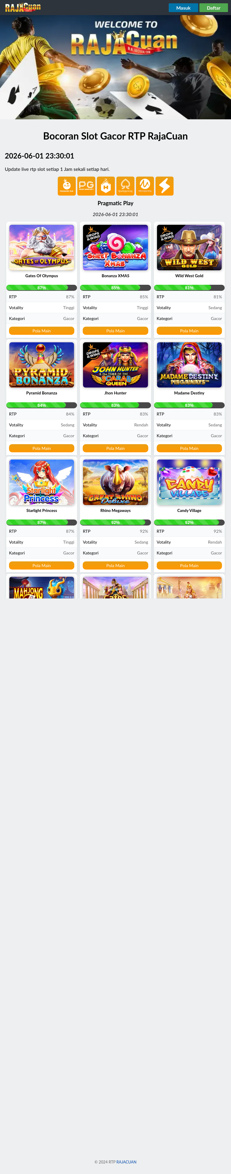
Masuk (183, 8)
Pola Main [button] (41, 330)
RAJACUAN (126, 1162)
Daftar (213, 8)
